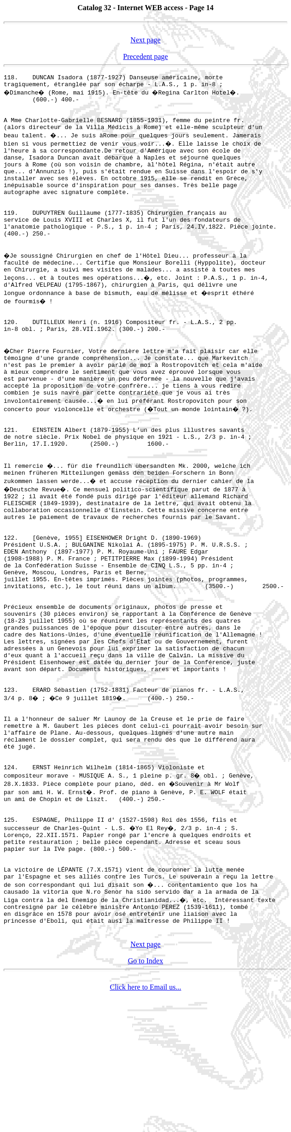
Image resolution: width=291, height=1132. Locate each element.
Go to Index (145, 1098)
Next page (145, 40)
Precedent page (145, 56)
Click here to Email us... (145, 1124)
